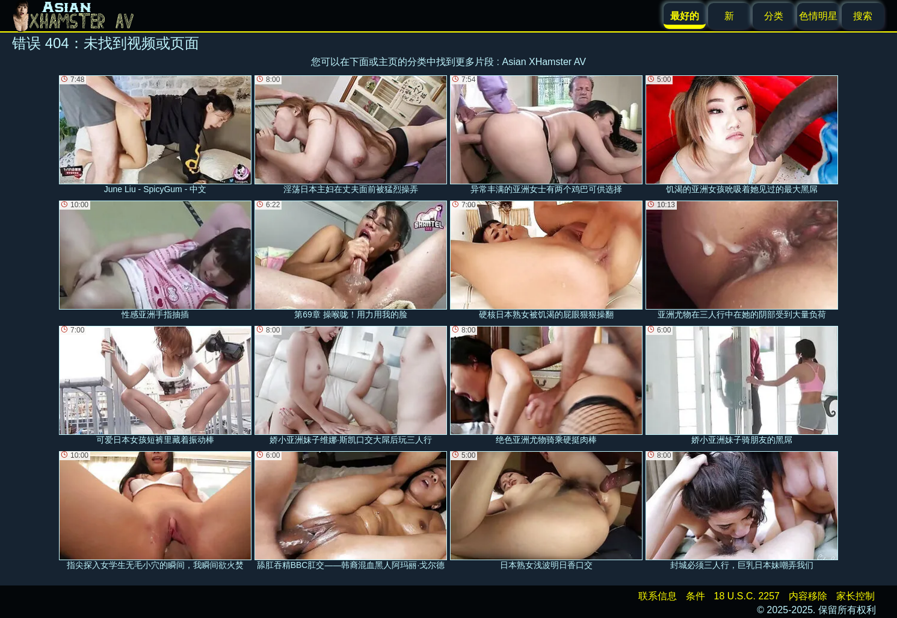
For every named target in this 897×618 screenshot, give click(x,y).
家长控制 (855, 596)
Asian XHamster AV (544, 62)
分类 (773, 16)
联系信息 (657, 596)
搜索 (862, 16)
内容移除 (808, 596)
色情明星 (818, 16)
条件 (695, 596)
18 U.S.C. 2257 (747, 596)
